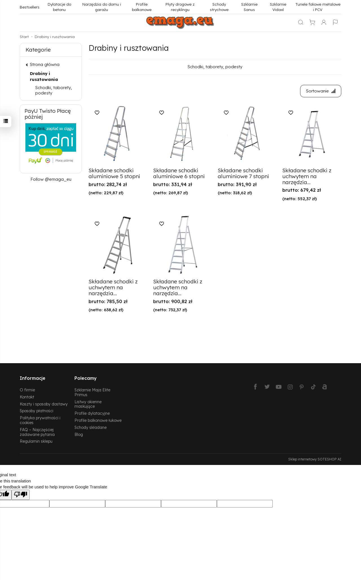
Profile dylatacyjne (92, 413)
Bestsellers (29, 7)
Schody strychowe (219, 7)
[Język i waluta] (335, 23)
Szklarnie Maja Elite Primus (92, 392)
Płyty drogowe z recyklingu (180, 7)
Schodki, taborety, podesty (215, 66)
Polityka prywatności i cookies (40, 420)
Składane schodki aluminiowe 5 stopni (114, 173)
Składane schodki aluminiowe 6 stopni (179, 173)
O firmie (27, 389)
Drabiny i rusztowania (44, 76)
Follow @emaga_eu (50, 179)
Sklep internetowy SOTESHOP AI (314, 459)
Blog (78, 434)
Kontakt (27, 396)
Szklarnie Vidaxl (278, 7)
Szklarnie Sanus (249, 7)
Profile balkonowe (141, 7)
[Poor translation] (21, 495)
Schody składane (90, 427)
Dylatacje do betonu (59, 7)
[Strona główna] (180, 23)
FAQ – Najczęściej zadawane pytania (37, 432)
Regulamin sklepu (36, 441)
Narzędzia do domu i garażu (101, 7)
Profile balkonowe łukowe (98, 420)
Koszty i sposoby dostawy (44, 404)
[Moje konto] (324, 23)
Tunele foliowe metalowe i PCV (317, 7)
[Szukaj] (301, 23)
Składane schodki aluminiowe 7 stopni (243, 173)
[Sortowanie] (320, 91)
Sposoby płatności (36, 410)
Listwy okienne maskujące (88, 404)
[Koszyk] (312, 23)
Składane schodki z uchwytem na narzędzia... (306, 176)
